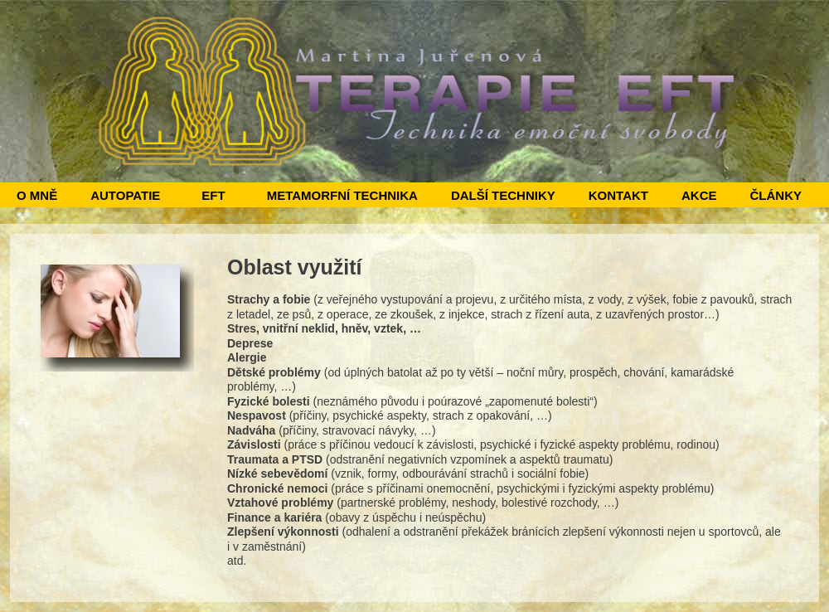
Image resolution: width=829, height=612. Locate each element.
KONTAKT (618, 195)
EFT (213, 195)
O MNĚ (37, 195)
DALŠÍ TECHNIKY (503, 195)
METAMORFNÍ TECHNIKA (342, 195)
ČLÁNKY (775, 195)
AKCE (699, 195)
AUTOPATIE (125, 195)
